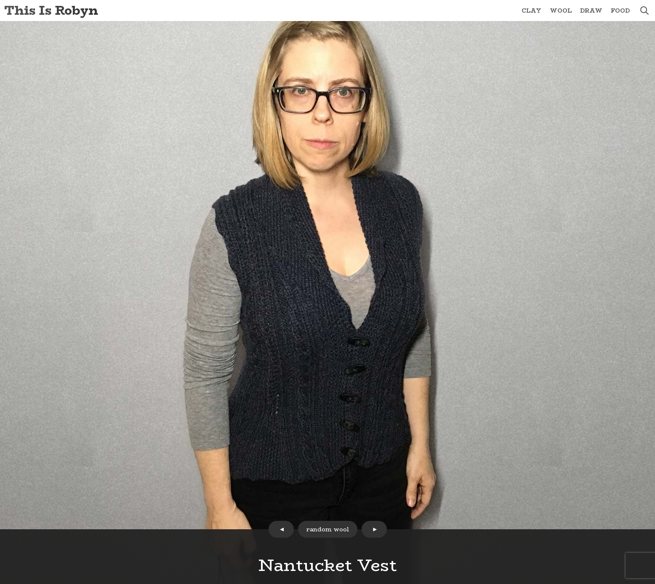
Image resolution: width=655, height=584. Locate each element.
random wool (327, 529)
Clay (531, 10)
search (644, 10)
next (374, 529)
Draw (591, 10)
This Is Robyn (51, 10)
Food (620, 10)
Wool (561, 10)
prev (281, 529)
